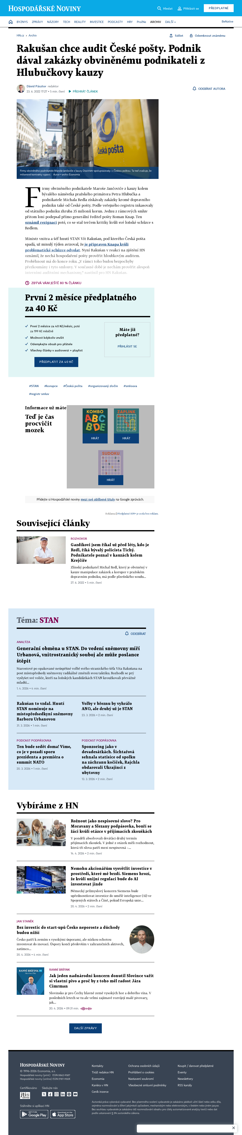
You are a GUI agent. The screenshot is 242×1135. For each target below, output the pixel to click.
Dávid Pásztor (36, 86)
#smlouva (130, 386)
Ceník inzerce (100, 1091)
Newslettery (185, 1079)
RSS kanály (185, 1085)
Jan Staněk (25, 921)
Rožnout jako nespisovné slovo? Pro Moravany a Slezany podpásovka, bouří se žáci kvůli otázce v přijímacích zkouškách (111, 826)
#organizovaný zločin (103, 386)
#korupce (51, 386)
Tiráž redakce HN (103, 1072)
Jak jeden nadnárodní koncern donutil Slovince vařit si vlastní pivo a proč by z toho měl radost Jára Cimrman (101, 981)
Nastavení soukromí (141, 1079)
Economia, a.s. (46, 1071)
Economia (98, 1079)
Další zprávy (85, 1028)
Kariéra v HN (100, 1085)
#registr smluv (39, 394)
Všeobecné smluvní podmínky (147, 1085)
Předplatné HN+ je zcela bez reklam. (138, 513)
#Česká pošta (72, 386)
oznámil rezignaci (41, 222)
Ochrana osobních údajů (144, 1066)
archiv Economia (71, 175)
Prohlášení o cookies (141, 1072)
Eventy (182, 1072)
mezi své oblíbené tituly (98, 499)
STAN (49, 620)
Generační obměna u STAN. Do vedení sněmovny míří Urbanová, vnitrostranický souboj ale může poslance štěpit (78, 655)
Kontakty (97, 1066)
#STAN (34, 386)
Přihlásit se (127, 346)
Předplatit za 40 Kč (56, 361)
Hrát (95, 438)
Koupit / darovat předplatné (195, 1066)
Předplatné (219, 8)
